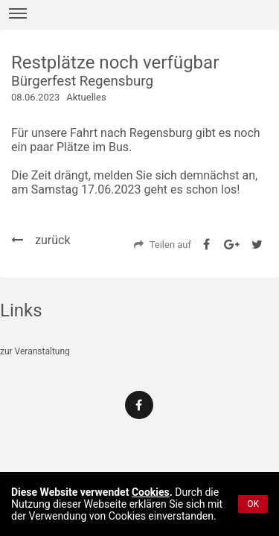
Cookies (151, 492)
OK (253, 504)
